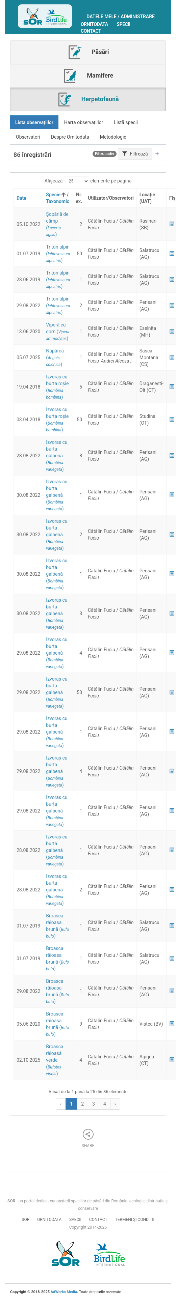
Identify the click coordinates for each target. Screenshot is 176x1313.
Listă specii (126, 122)
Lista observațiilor (34, 122)
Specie (53, 194)
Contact (91, 31)
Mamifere (87, 76)
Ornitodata (94, 24)
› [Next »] (115, 1104)
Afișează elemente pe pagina (88, 181)
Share (88, 1138)
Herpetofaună (88, 99)
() (58, 253)
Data (21, 198)
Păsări (88, 52)
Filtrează (135, 153)
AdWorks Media (64, 1292)
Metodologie (113, 137)
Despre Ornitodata (70, 137)
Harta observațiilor (83, 122)
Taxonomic (57, 201)
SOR (25, 1219)
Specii (123, 24)
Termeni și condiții (134, 1219)
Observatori (28, 137)
